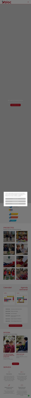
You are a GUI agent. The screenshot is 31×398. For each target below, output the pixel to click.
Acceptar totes (15, 198)
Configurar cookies (15, 203)
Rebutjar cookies (15, 201)
